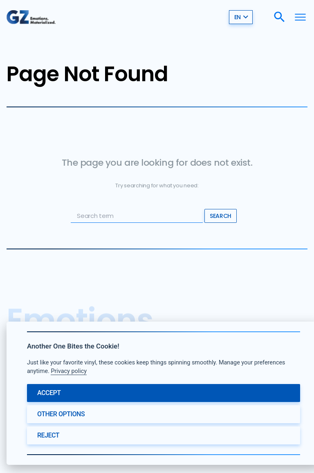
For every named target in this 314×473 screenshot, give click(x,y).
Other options (61, 414)
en (241, 17)
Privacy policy (69, 371)
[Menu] (300, 17)
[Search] (279, 17)
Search (220, 216)
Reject (48, 435)
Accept (49, 393)
